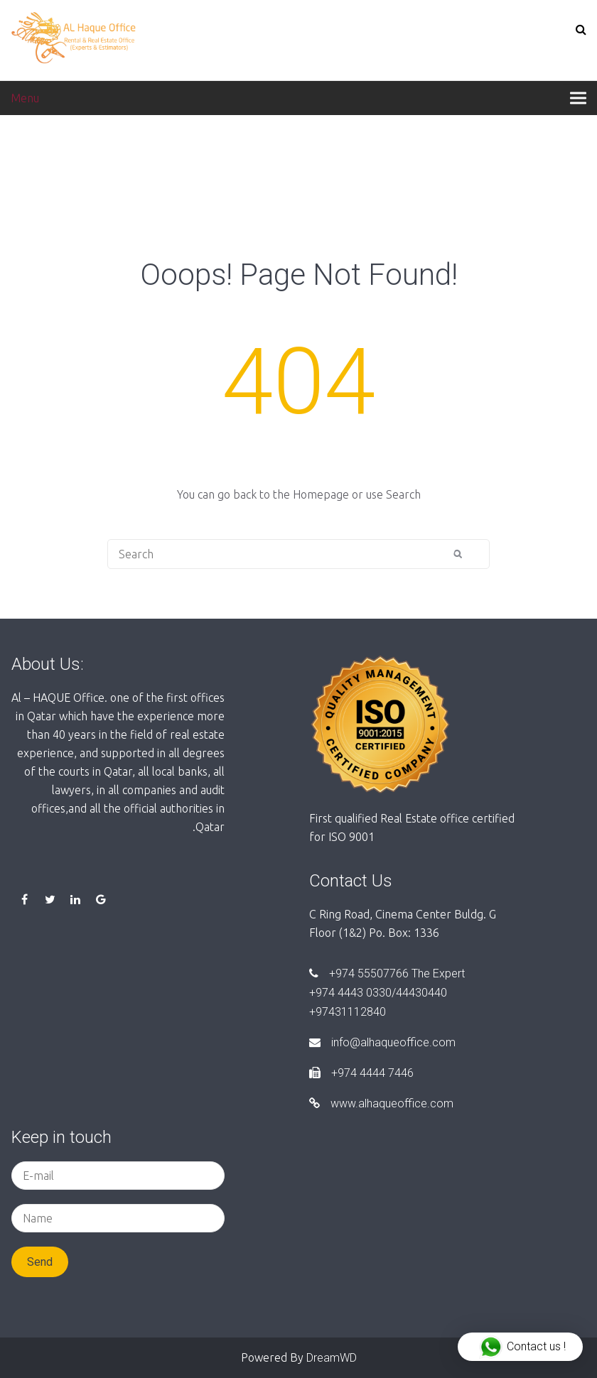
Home (26, 158)
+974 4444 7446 (361, 1073)
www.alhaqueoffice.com (381, 1103)
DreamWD (331, 1358)
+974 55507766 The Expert (387, 973)
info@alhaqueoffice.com (382, 1042)
